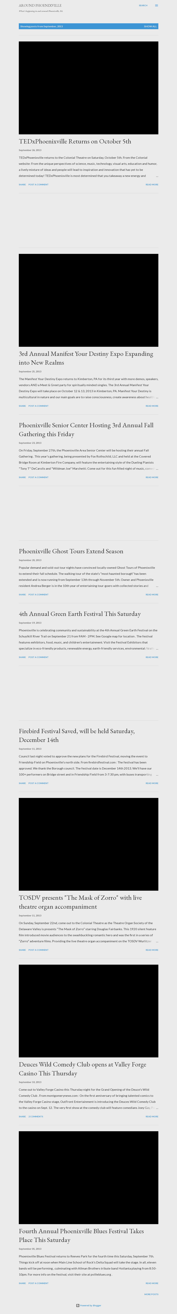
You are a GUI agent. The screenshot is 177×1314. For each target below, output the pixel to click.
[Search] (143, 5)
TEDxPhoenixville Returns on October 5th (75, 141)
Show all (150, 26)
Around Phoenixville (40, 5)
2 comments (36, 1116)
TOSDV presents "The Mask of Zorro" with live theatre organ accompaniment (80, 902)
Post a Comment (39, 184)
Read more (152, 184)
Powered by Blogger (88, 1305)
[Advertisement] (88, 220)
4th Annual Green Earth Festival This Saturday (80, 613)
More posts (151, 1294)
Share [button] (22, 184)
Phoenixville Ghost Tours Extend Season (71, 551)
